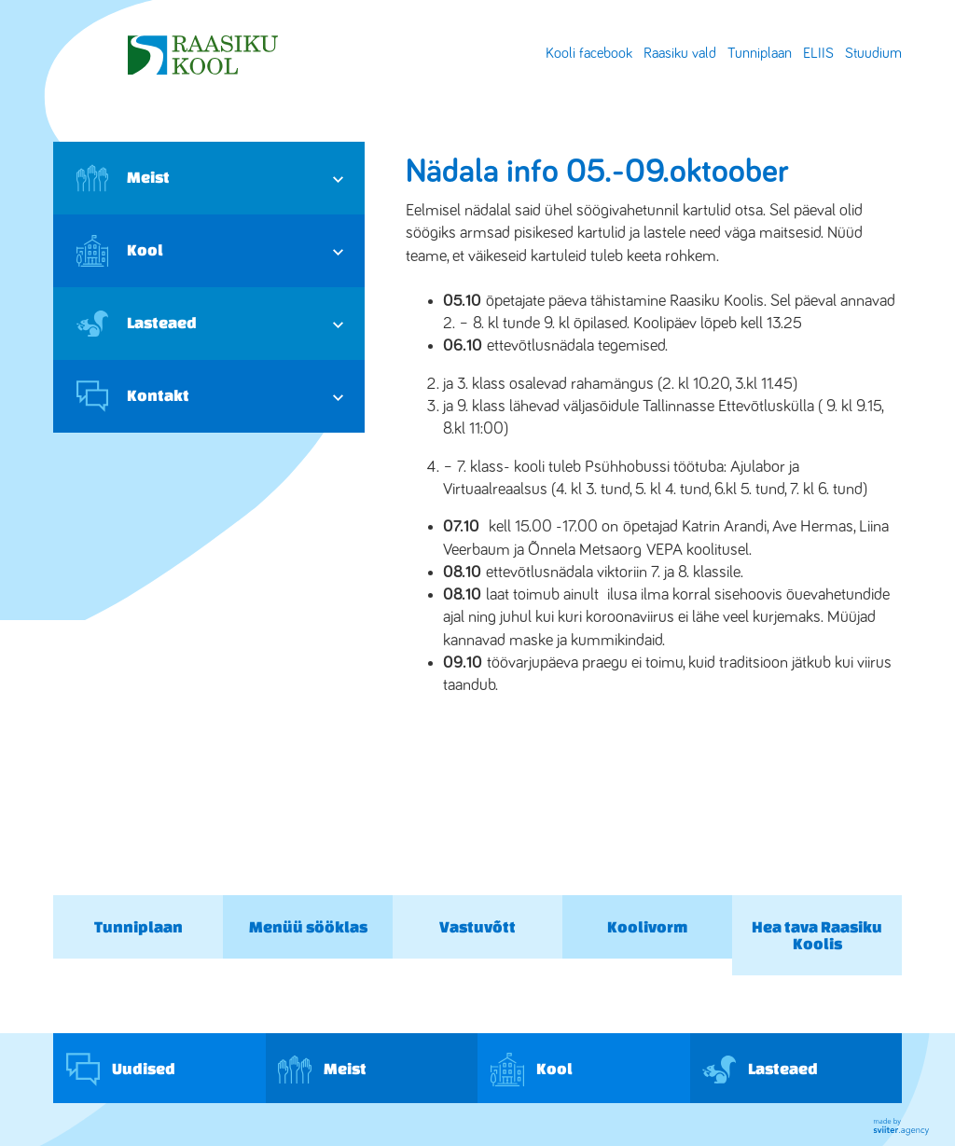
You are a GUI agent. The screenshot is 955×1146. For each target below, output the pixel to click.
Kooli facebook (589, 53)
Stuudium (873, 53)
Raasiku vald (680, 53)
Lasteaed (136, 323)
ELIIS (818, 53)
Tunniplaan (759, 53)
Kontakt (132, 396)
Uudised (120, 1069)
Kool (119, 251)
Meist (123, 178)
